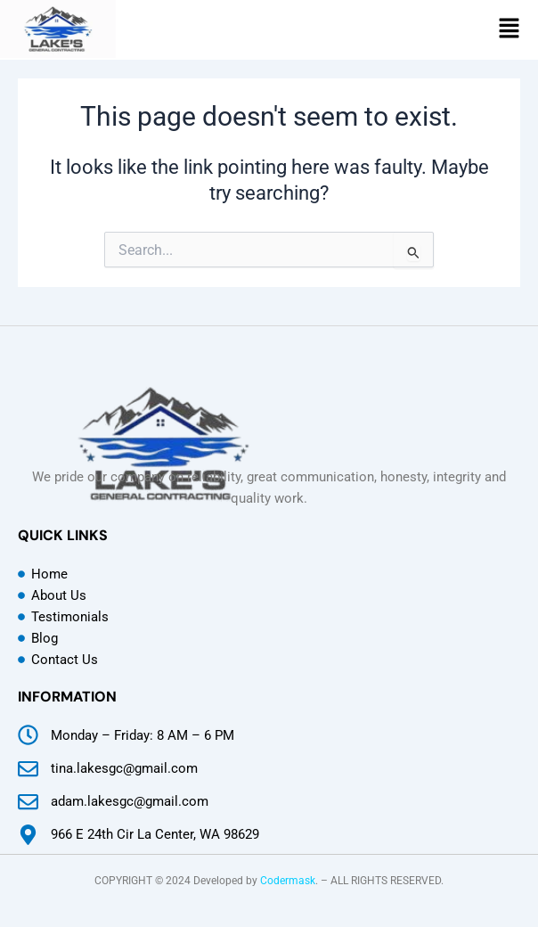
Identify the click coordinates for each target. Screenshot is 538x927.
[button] (509, 30)
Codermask (287, 880)
